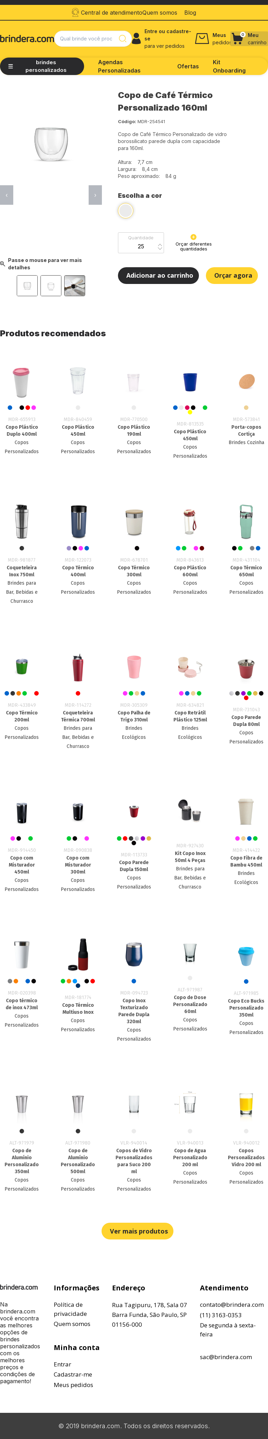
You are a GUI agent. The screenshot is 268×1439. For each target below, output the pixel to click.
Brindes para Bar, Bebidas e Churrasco (22, 592)
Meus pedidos (73, 1385)
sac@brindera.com (226, 1357)
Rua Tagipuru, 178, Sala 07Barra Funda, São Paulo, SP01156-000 (149, 1314)
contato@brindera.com (232, 1305)
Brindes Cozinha (246, 442)
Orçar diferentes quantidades (194, 243)
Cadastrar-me (73, 1374)
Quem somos (72, 1324)
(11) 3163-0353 (221, 1315)
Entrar (62, 1364)
